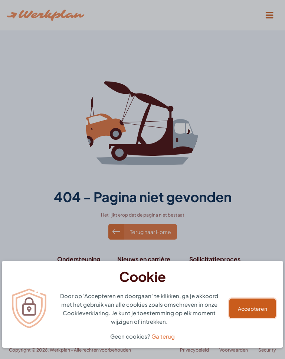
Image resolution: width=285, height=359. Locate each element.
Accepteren (252, 308)
